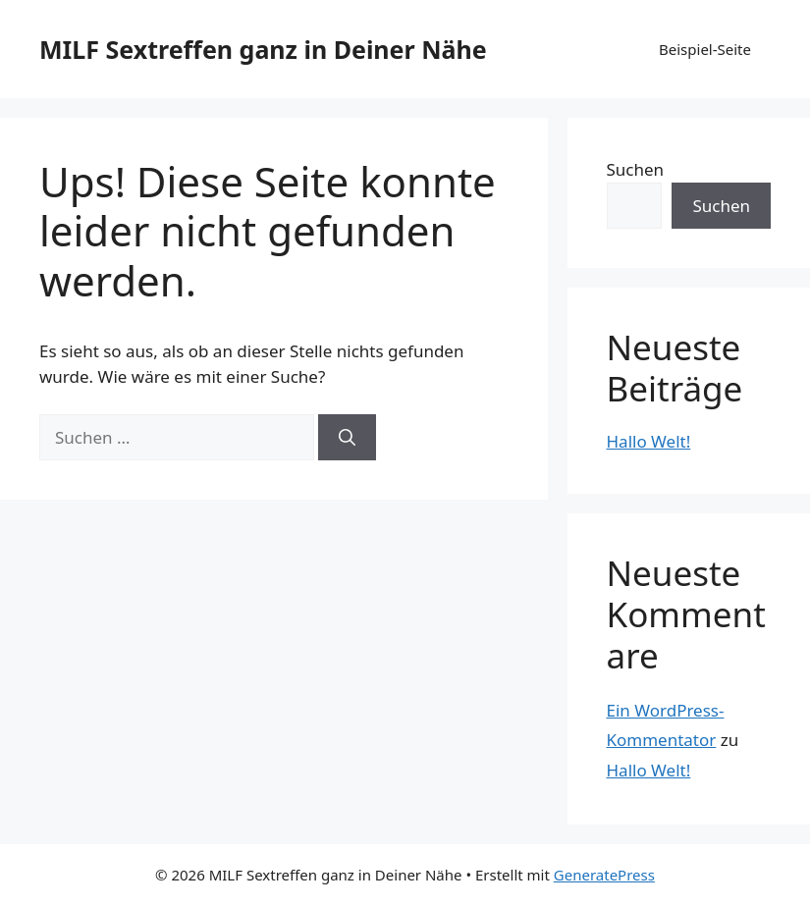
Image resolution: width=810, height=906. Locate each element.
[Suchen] (347, 437)
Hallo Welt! (649, 441)
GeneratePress (604, 874)
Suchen (636, 169)
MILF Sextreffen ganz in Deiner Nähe (263, 49)
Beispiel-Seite (705, 49)
